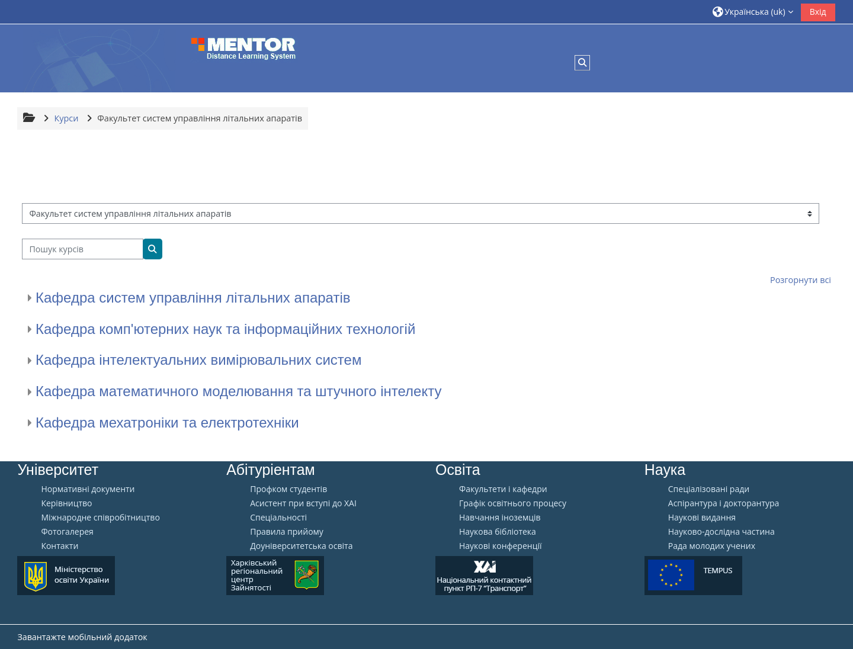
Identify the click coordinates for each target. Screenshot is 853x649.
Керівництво (66, 503)
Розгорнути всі (800, 279)
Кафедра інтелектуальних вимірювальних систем (198, 360)
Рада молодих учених (711, 546)
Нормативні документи (87, 489)
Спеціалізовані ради (708, 489)
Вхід (818, 11)
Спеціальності (278, 517)
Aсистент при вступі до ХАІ (303, 503)
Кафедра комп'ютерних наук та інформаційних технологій (225, 329)
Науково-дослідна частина (721, 532)
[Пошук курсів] (82, 249)
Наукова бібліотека (497, 532)
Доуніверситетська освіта (301, 546)
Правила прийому (286, 532)
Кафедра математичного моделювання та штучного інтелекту (238, 391)
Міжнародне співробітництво (100, 517)
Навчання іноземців (500, 517)
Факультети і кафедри (503, 489)
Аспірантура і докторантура (724, 503)
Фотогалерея (67, 532)
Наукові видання (702, 517)
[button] (753, 11)
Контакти (59, 546)
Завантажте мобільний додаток (82, 636)
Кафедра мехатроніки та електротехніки (167, 422)
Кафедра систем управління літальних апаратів (193, 298)
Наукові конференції (500, 546)
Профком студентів (288, 489)
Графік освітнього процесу (512, 503)
